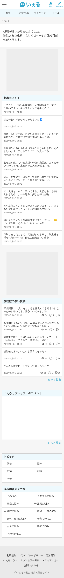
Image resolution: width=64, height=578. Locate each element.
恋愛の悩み (13, 503)
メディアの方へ (50, 560)
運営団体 (50, 555)
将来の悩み (43, 526)
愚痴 (9, 471)
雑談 (39, 471)
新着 (8, 12)
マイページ (40, 12)
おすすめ (24, 12)
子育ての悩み (44, 518)
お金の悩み (13, 526)
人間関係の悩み (45, 496)
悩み (39, 463)
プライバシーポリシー (31, 555)
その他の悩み (14, 533)
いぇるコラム (10, 560)
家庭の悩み (43, 503)
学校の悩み (13, 511)
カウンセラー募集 (29, 560)
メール (56, 12)
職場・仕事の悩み (46, 511)
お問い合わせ (31, 565)
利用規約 (11, 555)
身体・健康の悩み (16, 518)
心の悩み (12, 496)
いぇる (6, 20)
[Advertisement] (32, 70)
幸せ (9, 478)
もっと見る (54, 379)
